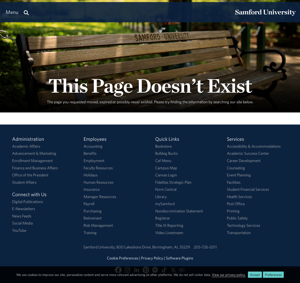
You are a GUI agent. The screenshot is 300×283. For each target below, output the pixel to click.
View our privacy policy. (229, 275)
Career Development (244, 160)
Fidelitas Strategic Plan (173, 182)
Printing (233, 210)
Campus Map (166, 167)
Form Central (165, 189)
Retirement (93, 218)
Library (161, 196)
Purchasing (93, 210)
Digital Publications (27, 201)
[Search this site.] (26, 12)
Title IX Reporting (169, 225)
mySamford (165, 203)
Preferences (273, 275)
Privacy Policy (152, 258)
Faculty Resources (98, 167)
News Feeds (21, 215)
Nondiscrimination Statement (179, 210)
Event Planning (239, 174)
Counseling (236, 167)
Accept (255, 275)
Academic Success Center (248, 153)
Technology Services (243, 225)
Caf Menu (163, 160)
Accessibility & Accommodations (254, 146)
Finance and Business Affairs (35, 167)
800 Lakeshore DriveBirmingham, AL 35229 (153, 246)
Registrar (162, 218)
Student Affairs (24, 182)
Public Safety (237, 218)
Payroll (89, 203)
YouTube (19, 230)
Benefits (90, 153)
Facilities (233, 182)
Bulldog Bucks (166, 153)
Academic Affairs (26, 146)
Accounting (93, 146)
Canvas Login (166, 174)
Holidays (91, 174)
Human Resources (98, 182)
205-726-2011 (205, 246)
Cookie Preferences (122, 258)
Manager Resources (100, 196)
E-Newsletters (23, 208)
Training (90, 232)
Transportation (239, 232)
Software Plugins (179, 258)
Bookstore (163, 146)
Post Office (236, 203)
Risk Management (98, 225)
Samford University (99, 246)
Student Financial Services (248, 189)
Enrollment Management (32, 160)
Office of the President (30, 174)
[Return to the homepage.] (265, 15)
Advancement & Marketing (34, 153)
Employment (94, 160)
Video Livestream (169, 232)
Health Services (239, 196)
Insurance (92, 189)
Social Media (22, 223)
